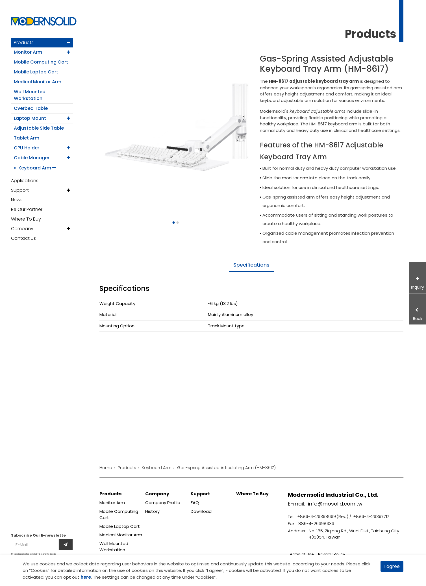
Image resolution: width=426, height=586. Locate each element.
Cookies (39, 570)
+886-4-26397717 (371, 516)
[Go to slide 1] (173, 222)
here (86, 577)
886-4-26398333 (316, 523)
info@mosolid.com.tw (335, 503)
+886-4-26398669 (316, 516)
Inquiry (417, 287)
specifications (251, 264)
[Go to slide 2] (177, 222)
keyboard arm (342, 124)
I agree (392, 566)
